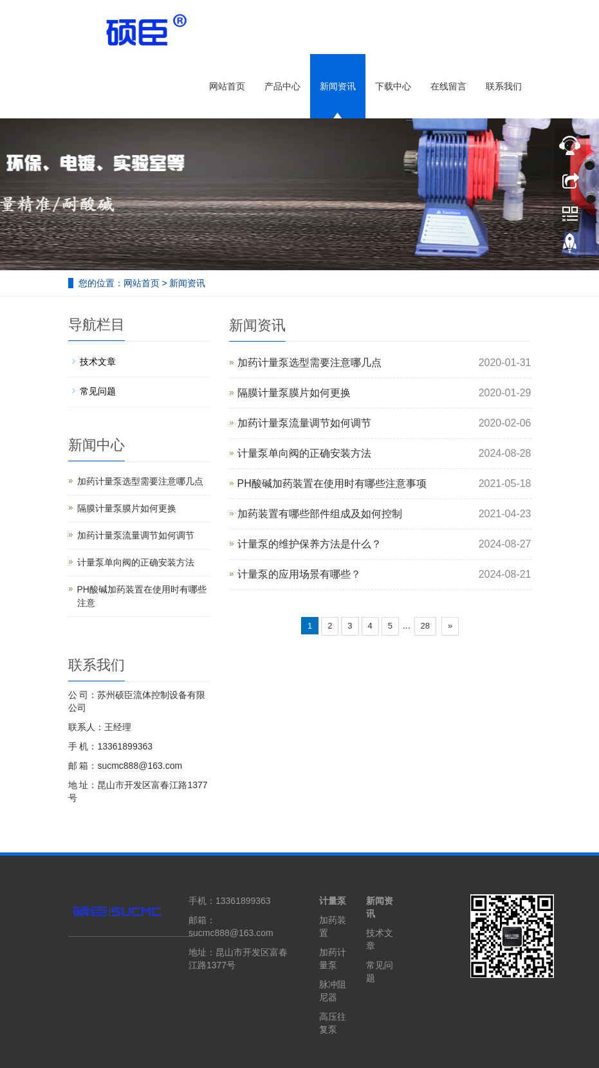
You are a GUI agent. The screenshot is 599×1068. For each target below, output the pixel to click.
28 (425, 626)
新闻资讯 (338, 86)
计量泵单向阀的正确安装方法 (304, 453)
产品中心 (282, 86)
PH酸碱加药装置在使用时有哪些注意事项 (332, 483)
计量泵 (332, 901)
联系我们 (504, 86)
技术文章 (98, 361)
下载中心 (393, 86)
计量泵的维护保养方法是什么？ (309, 544)
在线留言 (448, 86)
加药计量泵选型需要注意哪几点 (309, 362)
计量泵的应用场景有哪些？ (299, 574)
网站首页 (227, 86)
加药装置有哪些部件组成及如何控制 (319, 513)
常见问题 (98, 391)
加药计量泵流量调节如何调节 (304, 423)
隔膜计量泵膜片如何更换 (294, 392)
